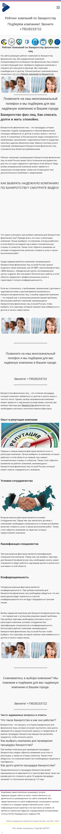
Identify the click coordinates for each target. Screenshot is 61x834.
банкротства (28, 405)
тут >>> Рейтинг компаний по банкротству (33, 74)
